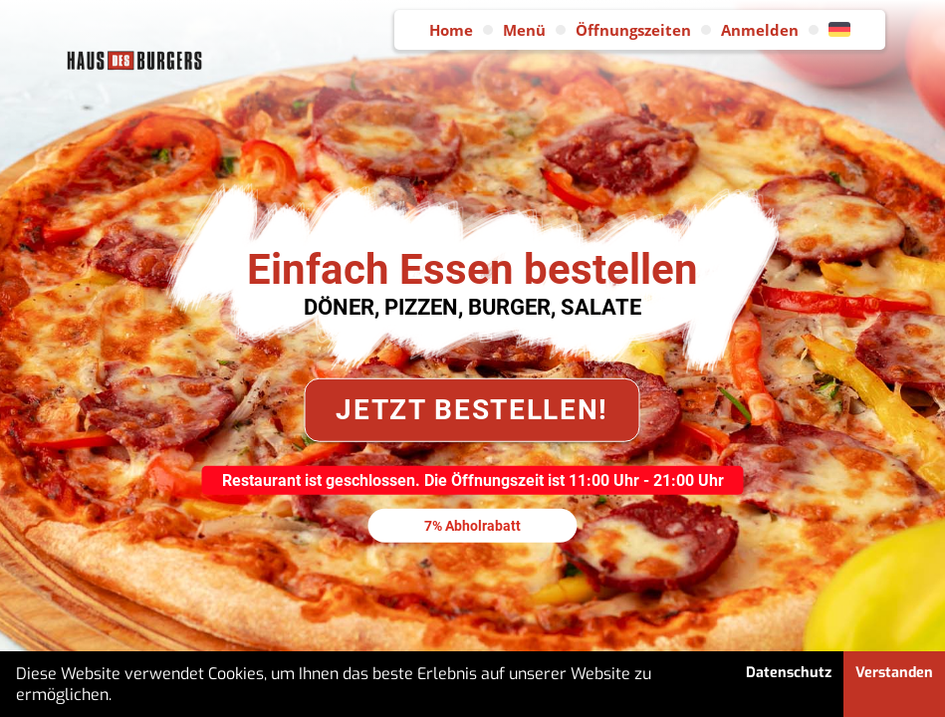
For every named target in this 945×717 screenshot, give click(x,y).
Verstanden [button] (894, 672)
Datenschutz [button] (788, 672)
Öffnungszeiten (633, 30)
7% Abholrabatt (472, 525)
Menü (524, 30)
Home (451, 30)
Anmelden (760, 30)
